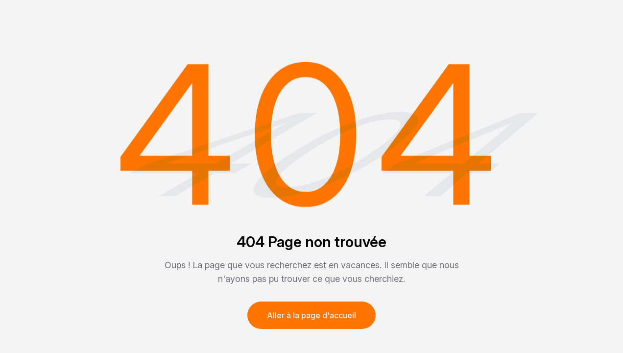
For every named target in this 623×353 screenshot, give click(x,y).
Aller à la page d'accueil (311, 315)
